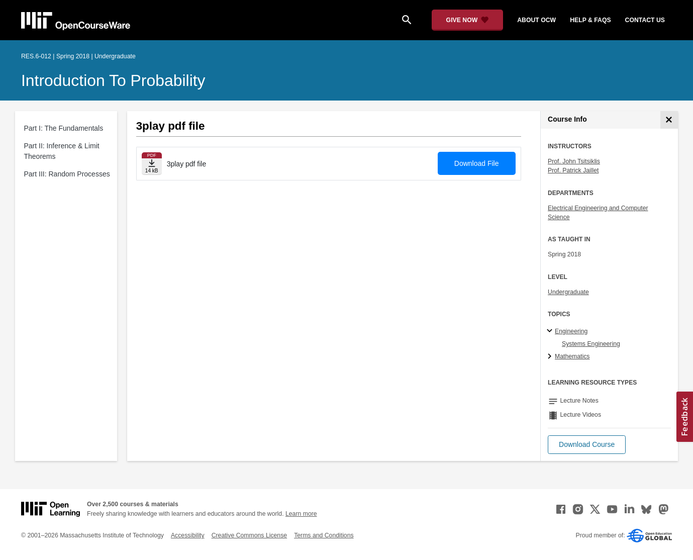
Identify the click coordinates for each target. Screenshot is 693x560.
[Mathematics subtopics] (551, 356)
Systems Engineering (591, 343)
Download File (476, 163)
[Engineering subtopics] (551, 331)
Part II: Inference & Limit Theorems (62, 151)
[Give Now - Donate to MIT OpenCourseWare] (468, 20)
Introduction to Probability (113, 80)
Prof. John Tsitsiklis (574, 161)
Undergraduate (568, 292)
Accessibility (188, 535)
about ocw (536, 20)
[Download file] (152, 163)
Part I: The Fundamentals (64, 128)
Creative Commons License (249, 535)
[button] (587, 444)
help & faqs (590, 20)
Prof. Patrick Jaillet (573, 170)
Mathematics (572, 356)
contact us (645, 20)
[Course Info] (669, 120)
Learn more (301, 513)
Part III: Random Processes (67, 174)
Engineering (571, 331)
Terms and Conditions (323, 535)
